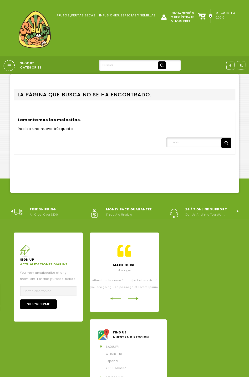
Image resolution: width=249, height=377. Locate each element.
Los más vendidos (137, 333)
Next (233, 210)
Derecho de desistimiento (150, 349)
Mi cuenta (115, 349)
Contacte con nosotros (51, 349)
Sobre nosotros (135, 341)
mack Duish (124, 265)
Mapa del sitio (88, 349)
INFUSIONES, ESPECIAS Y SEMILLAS (127, 15)
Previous (15, 210)
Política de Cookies (212, 341)
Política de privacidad (172, 341)
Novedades (106, 333)
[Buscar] (133, 65)
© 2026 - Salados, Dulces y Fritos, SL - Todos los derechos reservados (71, 370)
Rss (241, 65)
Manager (124, 270)
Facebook (230, 65)
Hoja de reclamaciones (197, 349)
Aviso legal (30, 341)
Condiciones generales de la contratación (81, 341)
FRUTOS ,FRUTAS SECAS (75, 15)
